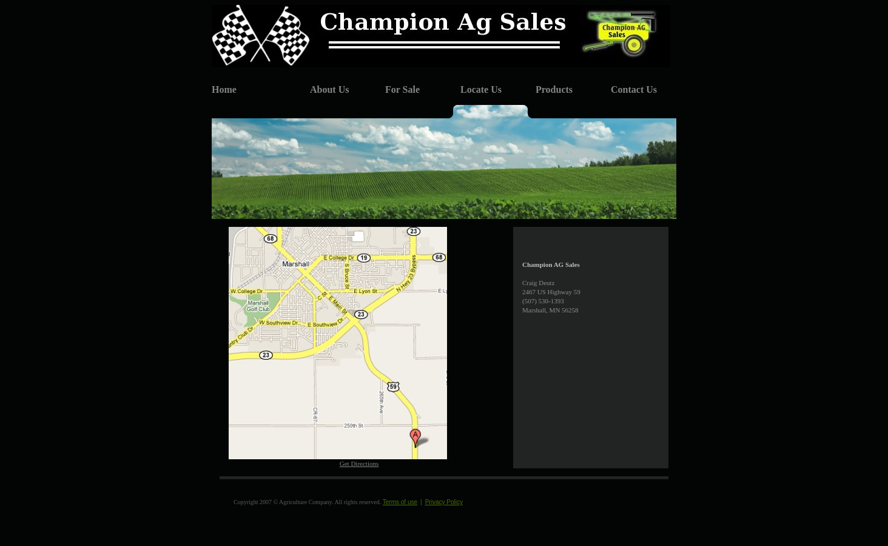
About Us (329, 89)
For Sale (402, 89)
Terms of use (400, 502)
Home (224, 89)
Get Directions (359, 463)
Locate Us (481, 89)
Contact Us (634, 89)
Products (554, 89)
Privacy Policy (444, 502)
